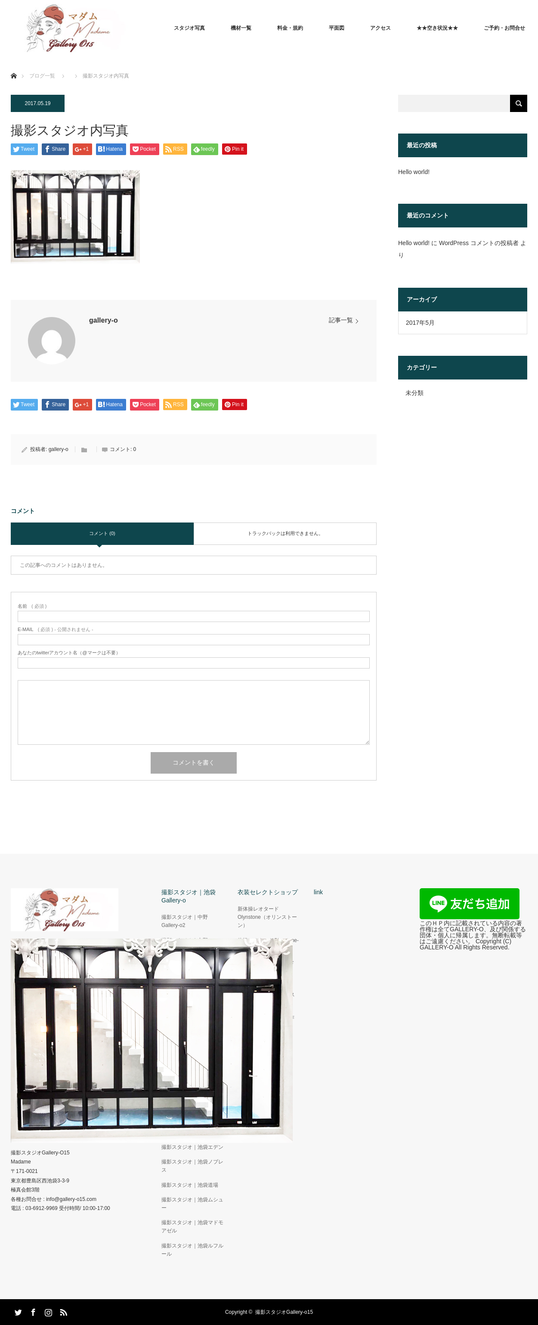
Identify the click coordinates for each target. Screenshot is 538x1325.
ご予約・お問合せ (504, 28)
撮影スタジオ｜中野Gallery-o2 (184, 921)
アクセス (380, 28)
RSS (62, 1310)
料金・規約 (290, 28)
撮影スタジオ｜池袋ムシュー (192, 1204)
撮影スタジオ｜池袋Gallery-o (188, 896)
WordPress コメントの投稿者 (479, 242)
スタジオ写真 (189, 28)
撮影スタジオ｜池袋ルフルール (192, 1250)
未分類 (414, 392)
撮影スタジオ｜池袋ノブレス (192, 1166)
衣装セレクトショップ (268, 892)
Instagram (47, 1310)
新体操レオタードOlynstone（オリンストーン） (267, 917)
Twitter (17, 1310)
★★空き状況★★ (437, 28)
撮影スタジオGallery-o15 (284, 1312)
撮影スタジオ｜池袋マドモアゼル (192, 1226)
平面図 (336, 28)
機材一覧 (241, 28)
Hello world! (414, 171)
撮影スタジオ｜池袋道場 (189, 1185)
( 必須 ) (32, 606)
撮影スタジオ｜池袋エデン (192, 1147)
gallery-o (103, 320)
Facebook (32, 1310)
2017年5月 (420, 322)
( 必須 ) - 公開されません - (55, 629)
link (318, 892)
